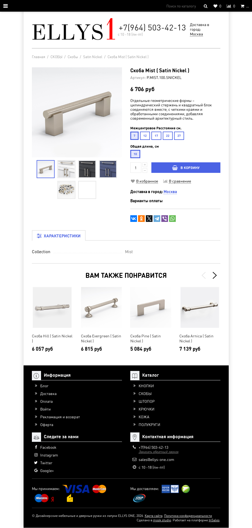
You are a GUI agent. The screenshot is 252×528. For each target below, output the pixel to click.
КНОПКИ (146, 385)
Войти (45, 408)
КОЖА (144, 416)
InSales (214, 520)
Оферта (46, 424)
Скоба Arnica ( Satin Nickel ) (196, 338)
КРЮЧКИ (146, 408)
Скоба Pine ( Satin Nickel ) (145, 338)
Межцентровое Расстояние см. (156, 128)
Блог (44, 385)
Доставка (48, 393)
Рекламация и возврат (60, 416)
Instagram (49, 454)
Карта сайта (153, 516)
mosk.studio (162, 520)
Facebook (48, 447)
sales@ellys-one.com (156, 459)
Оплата (46, 401)
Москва (196, 33)
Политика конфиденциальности (188, 516)
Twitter (46, 462)
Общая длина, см (144, 146)
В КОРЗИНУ (186, 167)
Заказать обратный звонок (159, 452)
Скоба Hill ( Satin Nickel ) (52, 338)
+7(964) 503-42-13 (152, 27)
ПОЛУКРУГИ (149, 424)
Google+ (47, 470)
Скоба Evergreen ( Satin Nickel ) (101, 338)
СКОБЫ (145, 393)
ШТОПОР (147, 401)
